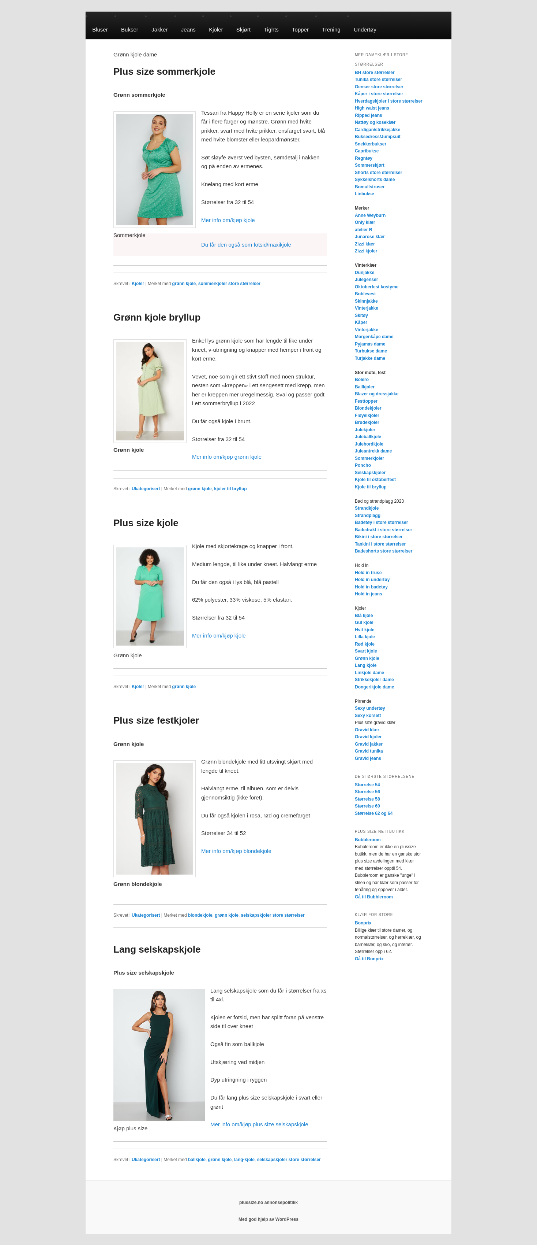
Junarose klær (370, 236)
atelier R (363, 229)
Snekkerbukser (370, 144)
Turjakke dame (370, 358)
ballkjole (197, 1159)
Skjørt (243, 29)
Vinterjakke (366, 308)
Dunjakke (364, 272)
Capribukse (367, 151)
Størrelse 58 (367, 799)
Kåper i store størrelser (379, 93)
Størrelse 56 (367, 791)
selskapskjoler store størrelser (273, 915)
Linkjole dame (369, 672)
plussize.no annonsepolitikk (268, 1202)
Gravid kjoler (368, 736)
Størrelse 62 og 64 (374, 813)
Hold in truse (368, 572)
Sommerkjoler (369, 458)
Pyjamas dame (370, 344)
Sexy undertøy (370, 708)
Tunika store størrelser (378, 79)
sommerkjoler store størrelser (229, 283)
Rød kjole (365, 644)
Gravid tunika (369, 751)
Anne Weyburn (370, 215)
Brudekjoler (367, 422)
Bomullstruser (369, 186)
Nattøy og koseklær (375, 122)
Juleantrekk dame (373, 451)
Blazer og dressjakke (376, 393)
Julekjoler (365, 429)
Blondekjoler (368, 408)
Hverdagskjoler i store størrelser (389, 101)
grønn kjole (184, 283)
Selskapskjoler (370, 472)
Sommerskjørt (369, 165)
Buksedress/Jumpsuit (378, 136)
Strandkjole (367, 508)
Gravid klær (367, 729)
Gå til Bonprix (369, 958)
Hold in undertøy (372, 579)
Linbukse (364, 193)
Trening (331, 29)
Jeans (188, 29)
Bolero (362, 379)
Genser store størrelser (379, 86)
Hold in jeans (368, 593)
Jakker (159, 29)
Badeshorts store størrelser (383, 551)
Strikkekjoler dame (374, 679)
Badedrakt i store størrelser (383, 529)
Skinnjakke (366, 301)
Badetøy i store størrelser (381, 522)
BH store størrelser (375, 72)
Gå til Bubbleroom (374, 896)
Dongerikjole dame (374, 687)
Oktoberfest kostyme (376, 286)
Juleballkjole (368, 436)
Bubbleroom (368, 839)
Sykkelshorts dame (375, 179)
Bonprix (363, 923)
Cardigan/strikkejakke (377, 129)
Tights (271, 29)
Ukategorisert (146, 488)
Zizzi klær (365, 244)
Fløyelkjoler (367, 415)
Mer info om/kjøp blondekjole (236, 851)
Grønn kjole (367, 658)
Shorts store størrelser (378, 172)
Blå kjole (364, 615)
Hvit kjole (364, 629)
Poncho (363, 465)
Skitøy (361, 315)
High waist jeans (372, 108)
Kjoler (216, 29)
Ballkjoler (365, 386)
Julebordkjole (369, 444)
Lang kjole (365, 665)
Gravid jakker (369, 744)
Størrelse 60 (367, 806)
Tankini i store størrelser (380, 544)
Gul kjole (364, 622)
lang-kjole (244, 1159)
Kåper (361, 322)
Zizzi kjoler (366, 251)
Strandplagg (367, 515)
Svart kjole (366, 651)
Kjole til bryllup (371, 486)
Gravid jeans (368, 758)
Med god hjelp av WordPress (268, 1219)
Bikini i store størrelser (379, 536)
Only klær (365, 222)
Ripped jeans (368, 115)
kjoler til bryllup (230, 488)
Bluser (100, 29)
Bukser (129, 29)
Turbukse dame (371, 351)
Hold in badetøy (371, 587)
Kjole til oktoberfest (375, 479)
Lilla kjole (365, 636)
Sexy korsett (368, 715)
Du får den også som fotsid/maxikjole (246, 244)
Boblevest (365, 293)
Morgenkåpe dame (374, 336)
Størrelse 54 (367, 784)
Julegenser (366, 279)
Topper (300, 29)
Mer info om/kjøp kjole (228, 220)
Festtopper (366, 401)
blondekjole (200, 915)
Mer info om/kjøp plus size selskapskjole (259, 1124)
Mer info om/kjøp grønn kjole (227, 457)
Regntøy (363, 158)
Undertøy (365, 29)
